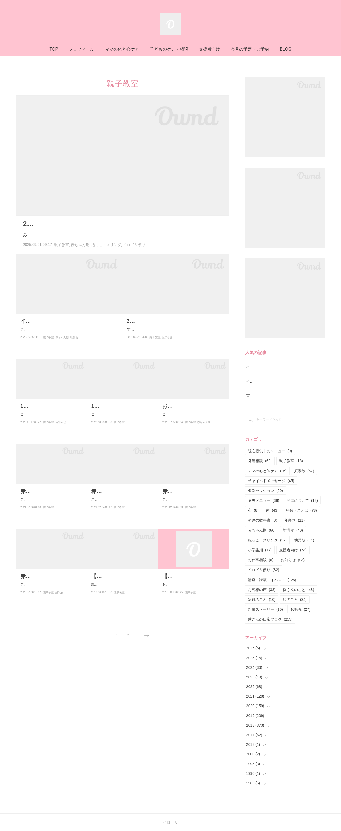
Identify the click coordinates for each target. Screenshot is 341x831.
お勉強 (300, 609)
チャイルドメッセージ (271, 481)
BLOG (285, 49)
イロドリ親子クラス (263, 381)
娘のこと (295, 599)
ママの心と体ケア (267, 471)
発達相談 (260, 461)
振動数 (304, 471)
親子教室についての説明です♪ (116, 593)
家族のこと (261, 599)
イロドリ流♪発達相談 (264, 367)
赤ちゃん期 (80, 245)
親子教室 (61, 245)
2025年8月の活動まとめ (61, 224)
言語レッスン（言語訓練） (268, 396)
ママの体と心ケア (122, 49)
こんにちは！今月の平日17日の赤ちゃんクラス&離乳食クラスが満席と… (193, 511)
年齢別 (295, 520)
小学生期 (260, 550)
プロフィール (81, 49)
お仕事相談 (260, 560)
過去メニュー (263, 500)
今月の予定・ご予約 (250, 49)
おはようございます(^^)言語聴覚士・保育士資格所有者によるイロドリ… (193, 596)
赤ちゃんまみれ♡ (41, 491)
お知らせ (167, 344)
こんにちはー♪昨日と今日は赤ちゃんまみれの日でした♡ (51, 502)
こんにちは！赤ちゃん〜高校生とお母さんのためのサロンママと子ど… (192, 426)
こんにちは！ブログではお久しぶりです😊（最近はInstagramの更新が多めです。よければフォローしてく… (67, 341)
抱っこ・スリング (106, 245)
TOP (53, 49)
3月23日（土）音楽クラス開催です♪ (170, 321)
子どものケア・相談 (169, 49)
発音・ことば (301, 510)
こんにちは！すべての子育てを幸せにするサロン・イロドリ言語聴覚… (50, 426)
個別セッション (265, 490)
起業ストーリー (265, 609)
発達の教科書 (262, 520)
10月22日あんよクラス (118, 406)
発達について (302, 500)
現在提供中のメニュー (270, 451)
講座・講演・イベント (272, 580)
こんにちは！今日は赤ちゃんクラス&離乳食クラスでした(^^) (122, 511)
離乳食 (74, 352)
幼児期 (304, 540)
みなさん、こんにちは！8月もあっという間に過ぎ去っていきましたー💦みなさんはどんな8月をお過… (122, 235)
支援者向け (209, 49)
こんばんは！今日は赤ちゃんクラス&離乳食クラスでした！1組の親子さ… (51, 596)
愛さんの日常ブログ (270, 619)
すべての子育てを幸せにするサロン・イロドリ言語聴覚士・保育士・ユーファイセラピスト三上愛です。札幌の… (175, 332)
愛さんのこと (298, 590)
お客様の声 (261, 590)
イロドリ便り (134, 245)
